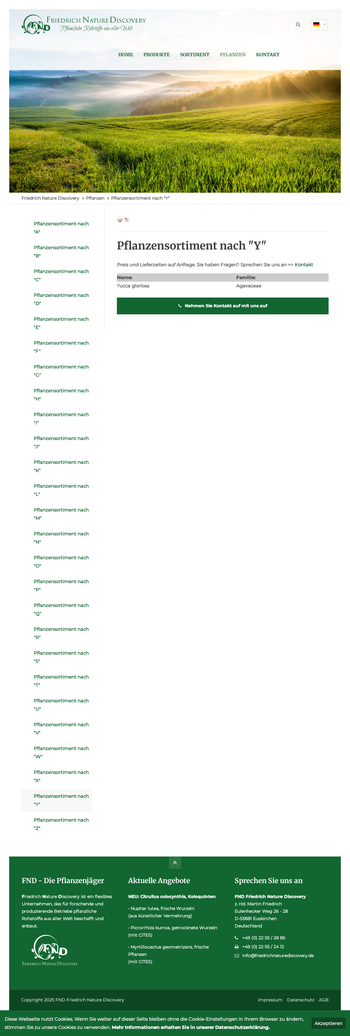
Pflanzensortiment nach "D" (61, 299)
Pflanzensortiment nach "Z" (61, 824)
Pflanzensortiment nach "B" (61, 252)
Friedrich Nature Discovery (50, 198)
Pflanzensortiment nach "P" (61, 586)
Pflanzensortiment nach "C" (61, 275)
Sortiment (244, 55)
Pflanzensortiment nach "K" (61, 466)
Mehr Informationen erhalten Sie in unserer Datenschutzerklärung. (191, 1027)
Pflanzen (282, 55)
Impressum (270, 1000)
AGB (324, 1000)
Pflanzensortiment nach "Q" (61, 609)
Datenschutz (300, 1000)
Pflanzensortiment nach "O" (61, 562)
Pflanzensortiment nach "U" (61, 705)
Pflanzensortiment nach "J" (61, 442)
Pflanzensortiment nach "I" (61, 419)
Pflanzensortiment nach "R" (61, 633)
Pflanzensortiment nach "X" (61, 776)
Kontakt (317, 55)
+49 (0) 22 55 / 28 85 (263, 938)
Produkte (205, 55)
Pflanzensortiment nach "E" (61, 323)
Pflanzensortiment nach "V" (61, 729)
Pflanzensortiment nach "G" (61, 371)
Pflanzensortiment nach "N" (61, 538)
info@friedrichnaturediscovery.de (278, 955)
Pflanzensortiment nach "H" (61, 395)
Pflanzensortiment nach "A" (61, 228)
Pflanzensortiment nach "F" (61, 347)
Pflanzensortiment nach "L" (61, 490)
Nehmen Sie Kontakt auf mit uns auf (222, 305)
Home (174, 55)
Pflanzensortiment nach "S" (61, 657)
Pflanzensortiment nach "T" (61, 681)
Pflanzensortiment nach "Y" (61, 800)
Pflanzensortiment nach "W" (61, 753)
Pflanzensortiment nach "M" (61, 514)
